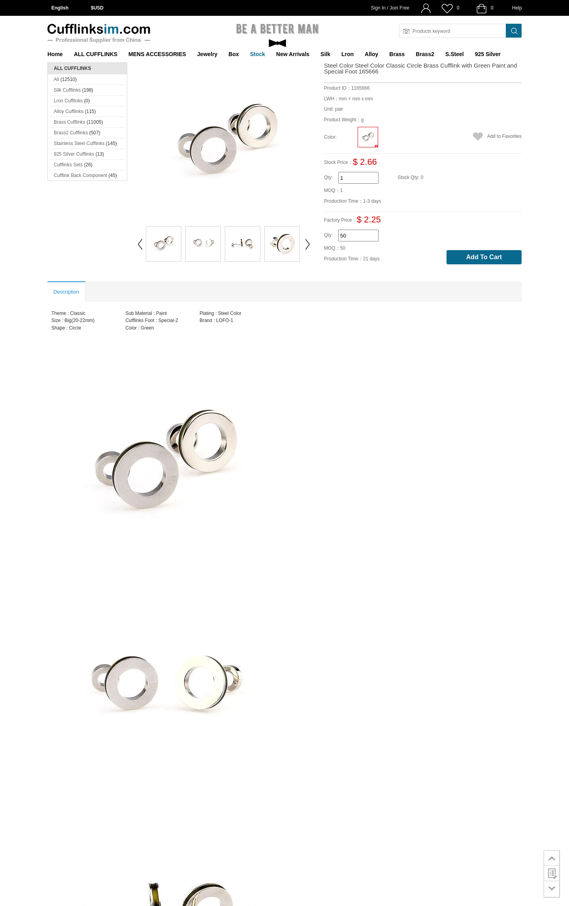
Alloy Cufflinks (68, 111)
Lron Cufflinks (68, 101)
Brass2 (425, 54)
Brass (397, 54)
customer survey (551, 873)
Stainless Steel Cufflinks (79, 143)
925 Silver (488, 54)
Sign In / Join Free (390, 8)
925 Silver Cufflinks (74, 154)
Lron (347, 54)
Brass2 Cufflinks (71, 133)
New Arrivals (292, 54)
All (56, 79)
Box (233, 54)
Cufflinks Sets (68, 165)
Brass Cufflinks (69, 122)
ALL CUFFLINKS (95, 54)
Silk (325, 54)
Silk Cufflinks (67, 90)
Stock (257, 54)
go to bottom (551, 889)
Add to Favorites (504, 136)
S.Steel (454, 54)
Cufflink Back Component (80, 175)
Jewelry (207, 54)
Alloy (371, 54)
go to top (551, 858)
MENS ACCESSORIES (157, 54)
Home (55, 54)
